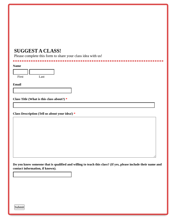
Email (17, 84)
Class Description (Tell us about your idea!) (44, 113)
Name (17, 66)
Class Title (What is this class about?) (40, 99)
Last (41, 76)
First (21, 76)
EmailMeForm (88, 23)
